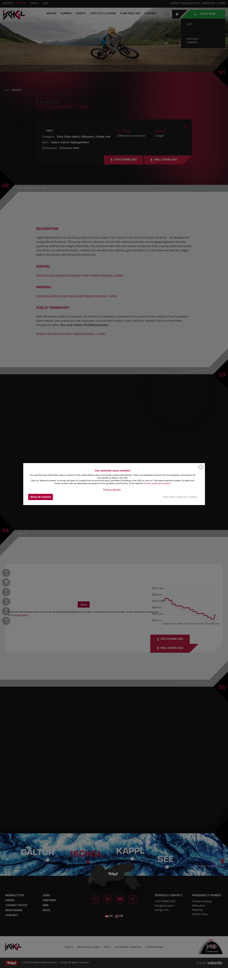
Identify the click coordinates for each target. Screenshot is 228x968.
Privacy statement (153, 483)
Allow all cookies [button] (40, 496)
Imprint (167, 483)
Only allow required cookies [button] (180, 496)
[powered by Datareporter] (201, 469)
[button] (112, 489)
